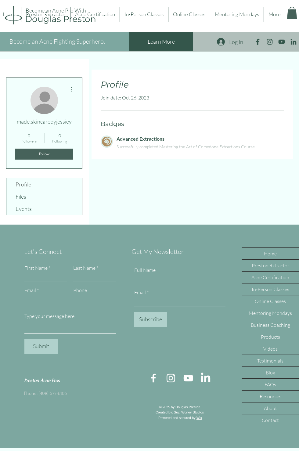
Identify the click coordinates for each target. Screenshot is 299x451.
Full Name (145, 270)
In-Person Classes (270, 289)
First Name (36, 267)
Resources (270, 396)
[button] (292, 13)
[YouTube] (188, 378)
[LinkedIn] (205, 378)
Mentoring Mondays (270, 313)
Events (24, 208)
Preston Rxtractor (270, 265)
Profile (23, 184)
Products (270, 337)
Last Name (84, 267)
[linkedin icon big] (293, 41)
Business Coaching (270, 325)
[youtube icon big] (281, 41)
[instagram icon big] (269, 41)
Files (21, 196)
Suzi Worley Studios (189, 412)
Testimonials (270, 361)
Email (30, 290)
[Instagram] (171, 378)
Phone (80, 290)
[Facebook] (153, 378)
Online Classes (270, 301)
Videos (270, 349)
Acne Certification (270, 277)
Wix (199, 418)
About (270, 408)
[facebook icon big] (257, 41)
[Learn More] (161, 41)
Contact (270, 420)
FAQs (270, 384)
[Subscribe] (150, 319)
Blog (270, 373)
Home (270, 254)
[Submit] (41, 346)
